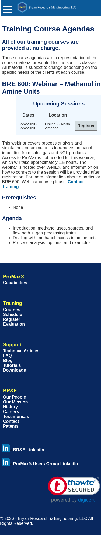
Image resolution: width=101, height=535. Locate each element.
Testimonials (16, 416)
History (10, 406)
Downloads (14, 370)
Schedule (12, 314)
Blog (8, 360)
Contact (11, 421)
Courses (11, 309)
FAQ (7, 355)
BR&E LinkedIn (23, 450)
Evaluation (14, 324)
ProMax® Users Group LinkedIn (40, 464)
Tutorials (12, 365)
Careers (11, 411)
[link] (74, 489)
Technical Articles (21, 351)
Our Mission (15, 402)
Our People (14, 397)
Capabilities (15, 282)
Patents (11, 426)
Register (11, 319)
